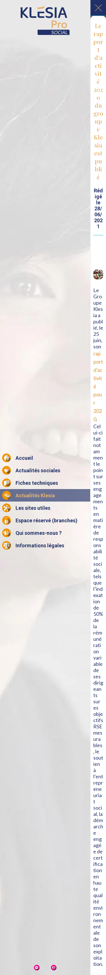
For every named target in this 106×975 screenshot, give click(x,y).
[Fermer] (98, 8)
